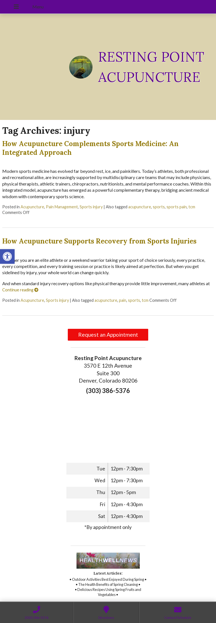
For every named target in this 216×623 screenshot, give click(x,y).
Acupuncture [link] (32, 206)
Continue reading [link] (20, 289)
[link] (7, 256)
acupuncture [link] (139, 206)
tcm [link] (191, 206)
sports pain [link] (176, 206)
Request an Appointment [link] (108, 334)
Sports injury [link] (91, 206)
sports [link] (159, 206)
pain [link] (122, 300)
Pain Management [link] (62, 206)
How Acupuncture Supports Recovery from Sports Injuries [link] (99, 241)
